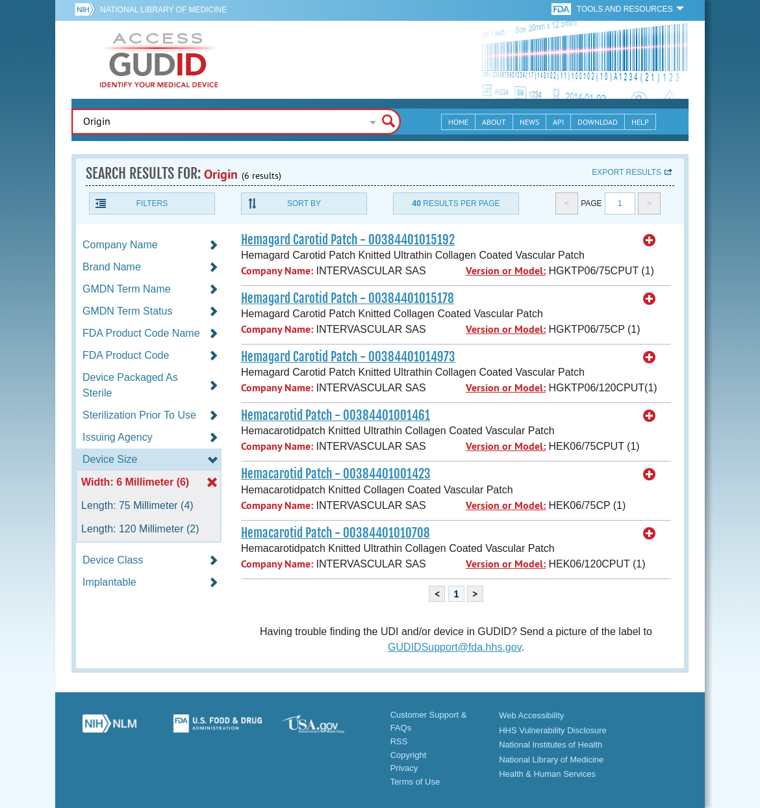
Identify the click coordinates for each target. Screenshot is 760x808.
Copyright (408, 755)
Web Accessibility (531, 715)
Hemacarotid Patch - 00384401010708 (335, 533)
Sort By (304, 203)
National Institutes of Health (550, 744)
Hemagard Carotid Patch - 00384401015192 (348, 240)
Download (597, 122)
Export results (626, 172)
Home (458, 122)
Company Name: (277, 271)
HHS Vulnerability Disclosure (553, 730)
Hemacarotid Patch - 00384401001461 (335, 415)
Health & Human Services (547, 774)
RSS (399, 741)
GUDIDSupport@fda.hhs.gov (454, 647)
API (558, 122)
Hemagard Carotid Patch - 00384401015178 (347, 298)
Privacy (404, 768)
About (494, 122)
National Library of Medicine (163, 9)
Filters (152, 203)
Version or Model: (506, 271)
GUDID (159, 60)
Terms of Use (415, 782)
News (529, 122)
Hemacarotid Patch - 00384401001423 (336, 474)
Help (640, 122)
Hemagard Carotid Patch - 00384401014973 (348, 357)
